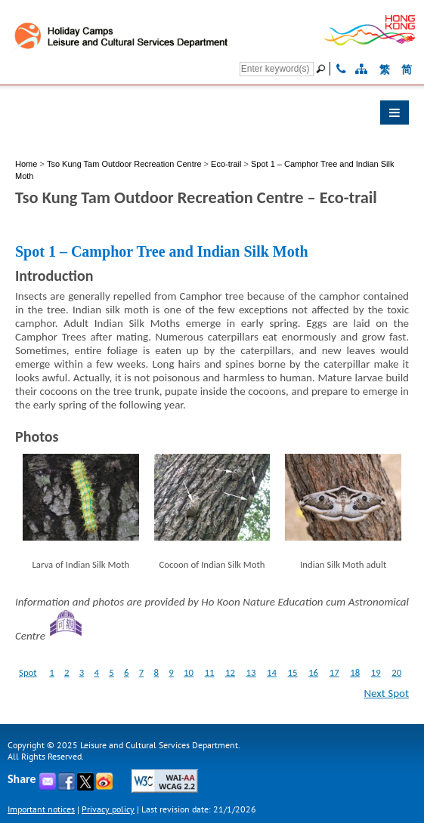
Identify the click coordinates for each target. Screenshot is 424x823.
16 (313, 672)
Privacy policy (108, 809)
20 (396, 672)
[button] (212, 116)
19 (376, 672)
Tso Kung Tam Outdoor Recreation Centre (125, 163)
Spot (28, 672)
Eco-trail (226, 163)
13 (251, 672)
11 (210, 672)
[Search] (277, 69)
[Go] (323, 69)
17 (334, 672)
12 (230, 672)
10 (188, 672)
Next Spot (386, 693)
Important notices (41, 809)
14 (272, 672)
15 (293, 672)
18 (355, 672)
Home (26, 163)
